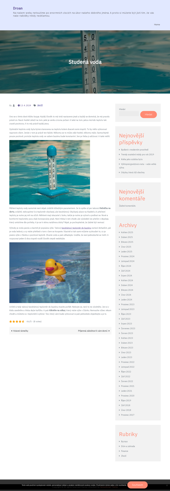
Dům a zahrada (128, 447)
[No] (167, 485)
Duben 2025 (127, 238)
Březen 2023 (127, 349)
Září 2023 (125, 320)
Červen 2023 (127, 334)
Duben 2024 (127, 286)
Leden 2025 (126, 253)
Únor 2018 (126, 411)
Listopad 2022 (127, 368)
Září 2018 (125, 406)
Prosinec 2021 (127, 387)
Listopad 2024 (127, 262)
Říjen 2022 (126, 373)
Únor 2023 (126, 353)
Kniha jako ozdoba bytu (132, 160)
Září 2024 (125, 272)
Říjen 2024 (126, 267)
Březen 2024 (127, 291)
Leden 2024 (126, 301)
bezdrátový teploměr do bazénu (76, 229)
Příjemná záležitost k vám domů (92, 332)
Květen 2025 (127, 233)
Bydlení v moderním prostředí (134, 151)
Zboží (40, 107)
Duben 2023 (127, 344)
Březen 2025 (127, 243)
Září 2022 (125, 377)
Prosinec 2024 (127, 257)
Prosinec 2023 (127, 305)
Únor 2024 (126, 296)
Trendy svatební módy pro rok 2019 (137, 155)
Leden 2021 (126, 392)
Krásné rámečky (20, 332)
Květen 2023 (127, 339)
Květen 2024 (127, 281)
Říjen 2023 (126, 315)
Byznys (124, 442)
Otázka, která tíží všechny (133, 173)
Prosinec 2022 (127, 363)
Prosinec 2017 (127, 416)
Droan (17, 8)
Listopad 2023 (127, 310)
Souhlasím (138, 485)
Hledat (122, 110)
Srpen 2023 (126, 325)
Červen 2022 (127, 382)
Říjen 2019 (126, 401)
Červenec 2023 (128, 329)
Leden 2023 (126, 358)
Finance (124, 452)
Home (157, 24)
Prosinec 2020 (127, 397)
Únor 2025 (126, 248)
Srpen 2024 (126, 277)
